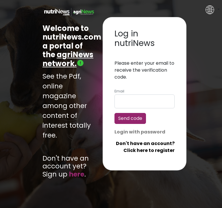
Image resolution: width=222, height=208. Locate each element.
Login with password (139, 132)
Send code (130, 118)
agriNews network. (67, 59)
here (76, 174)
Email (119, 91)
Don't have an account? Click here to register (145, 147)
